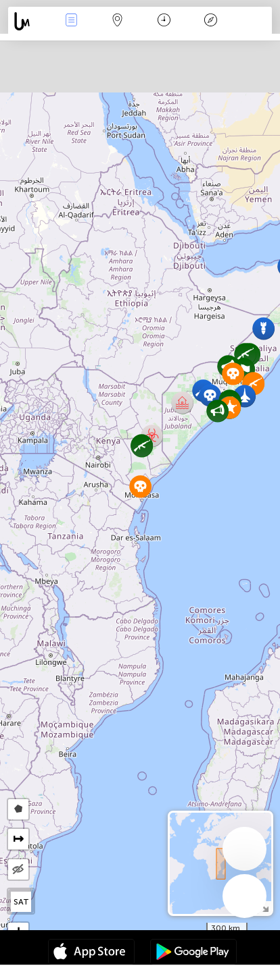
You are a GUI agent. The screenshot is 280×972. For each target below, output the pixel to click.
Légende (210, 21)
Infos (71, 21)
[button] (217, 411)
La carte (117, 21)
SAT (21, 902)
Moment (164, 21)
